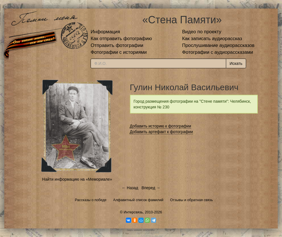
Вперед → (151, 188)
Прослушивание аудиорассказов (218, 45)
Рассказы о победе (91, 200)
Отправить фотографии (117, 45)
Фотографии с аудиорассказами (217, 52)
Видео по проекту (201, 31)
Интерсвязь (133, 212)
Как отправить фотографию (121, 38)
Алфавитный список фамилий (138, 200)
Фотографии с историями (119, 52)
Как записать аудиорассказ (212, 38)
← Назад (130, 188)
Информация (105, 31)
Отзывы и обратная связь (191, 200)
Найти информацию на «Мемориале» (77, 179)
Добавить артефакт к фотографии (161, 131)
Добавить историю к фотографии (160, 126)
